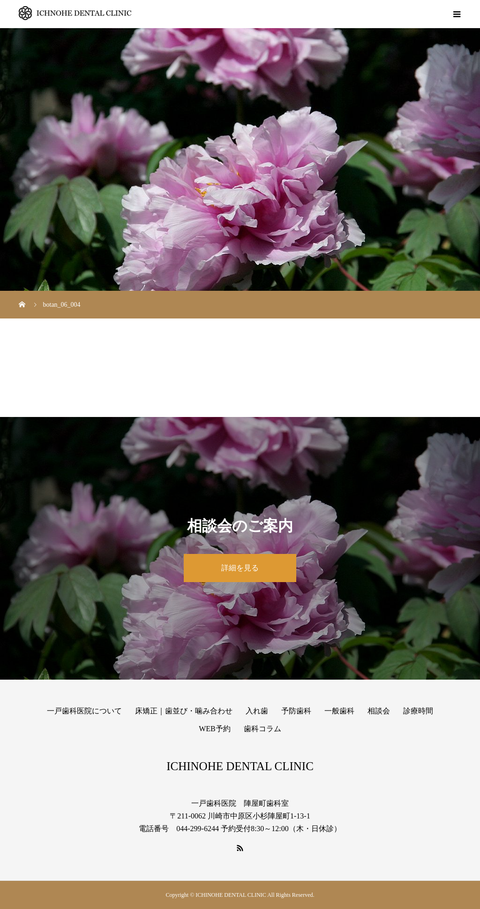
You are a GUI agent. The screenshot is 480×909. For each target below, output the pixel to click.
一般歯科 (339, 711)
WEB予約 (215, 729)
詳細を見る (240, 568)
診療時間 (418, 711)
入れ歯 (257, 711)
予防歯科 (296, 711)
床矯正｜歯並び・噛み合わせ (183, 711)
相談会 (379, 711)
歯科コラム (262, 729)
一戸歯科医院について (84, 711)
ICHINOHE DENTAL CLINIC (240, 766)
